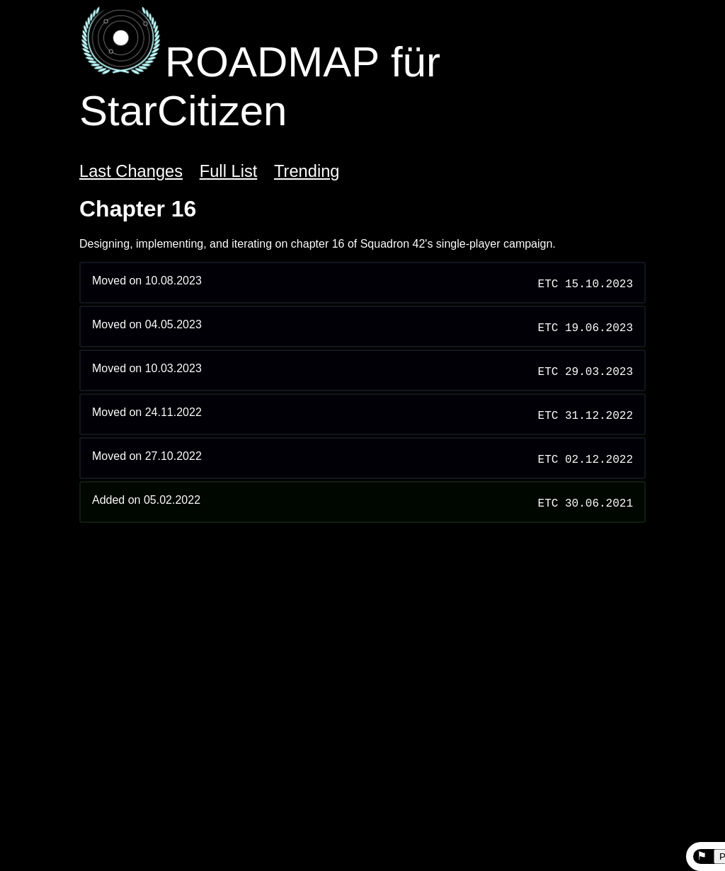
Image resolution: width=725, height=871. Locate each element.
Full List (229, 171)
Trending (307, 171)
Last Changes (131, 171)
